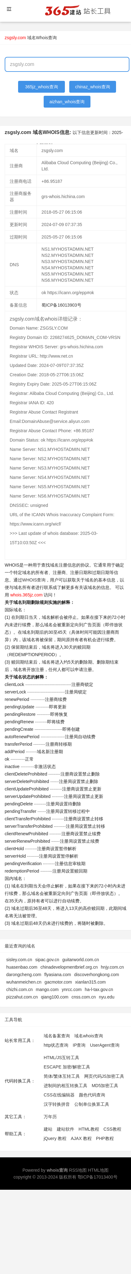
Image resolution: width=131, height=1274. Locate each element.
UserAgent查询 (104, 1045)
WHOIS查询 (34, 579)
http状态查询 (56, 1045)
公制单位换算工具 (91, 1104)
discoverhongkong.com (96, 974)
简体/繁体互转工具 (62, 1076)
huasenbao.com (21, 967)
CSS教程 (112, 1129)
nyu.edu (106, 996)
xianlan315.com (90, 982)
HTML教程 (89, 1129)
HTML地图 (98, 1170)
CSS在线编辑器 (59, 1094)
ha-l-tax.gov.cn (99, 989)
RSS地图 (78, 1170)
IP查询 (79, 1045)
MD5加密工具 (105, 1085)
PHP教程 (105, 1138)
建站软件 (65, 1129)
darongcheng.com (23, 974)
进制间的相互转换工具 (65, 1085)
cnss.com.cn (83, 996)
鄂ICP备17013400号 (98, 1176)
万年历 (50, 1116)
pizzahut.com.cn (22, 996)
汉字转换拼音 (57, 1104)
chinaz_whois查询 (92, 86)
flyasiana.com (57, 974)
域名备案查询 (57, 1035)
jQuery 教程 (55, 1138)
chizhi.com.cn (19, 989)
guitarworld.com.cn (80, 959)
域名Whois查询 (42, 37)
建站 (48, 1129)
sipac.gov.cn (47, 959)
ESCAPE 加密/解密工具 (67, 1066)
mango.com (47, 989)
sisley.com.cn (19, 959)
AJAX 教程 (81, 1138)
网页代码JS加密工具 (104, 1076)
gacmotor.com (58, 982)
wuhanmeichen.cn (23, 982)
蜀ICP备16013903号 (61, 305)
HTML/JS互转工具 (61, 1057)
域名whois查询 (88, 1035)
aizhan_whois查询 (67, 101)
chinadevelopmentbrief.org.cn (69, 967)
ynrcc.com (72, 989)
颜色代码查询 (92, 1094)
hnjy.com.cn (112, 967)
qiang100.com (54, 996)
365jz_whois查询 (41, 86)
